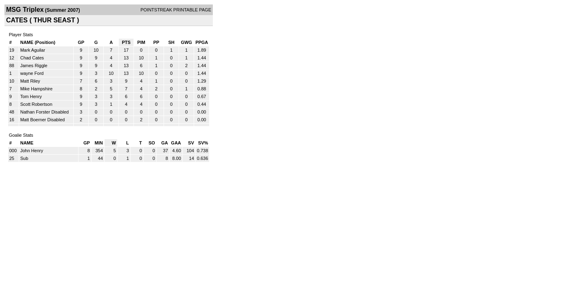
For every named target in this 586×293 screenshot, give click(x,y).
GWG (186, 42)
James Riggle (34, 65)
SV (191, 142)
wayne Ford (32, 73)
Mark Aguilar (32, 50)
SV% (203, 142)
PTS (126, 42)
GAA (176, 142)
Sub (24, 158)
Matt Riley (30, 81)
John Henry (31, 150)
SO (152, 142)
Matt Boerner (33, 119)
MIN (99, 142)
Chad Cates (32, 57)
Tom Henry (31, 96)
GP (81, 42)
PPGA (201, 42)
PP (156, 42)
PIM (141, 42)
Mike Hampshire (36, 88)
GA (164, 142)
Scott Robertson (36, 104)
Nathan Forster (35, 111)
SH (171, 42)
